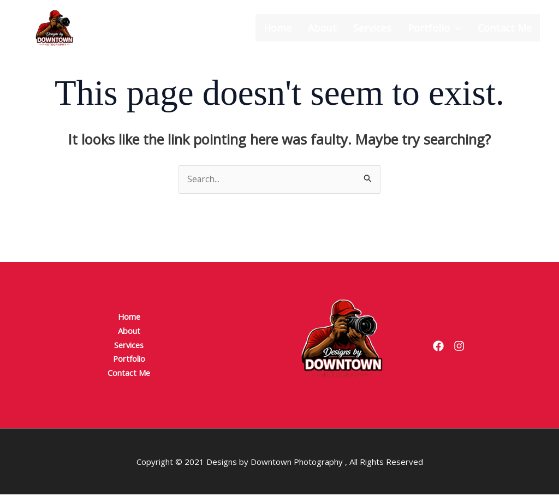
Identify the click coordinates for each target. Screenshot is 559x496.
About (322, 27)
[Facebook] (438, 347)
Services (372, 27)
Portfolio (434, 27)
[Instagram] (465, 347)
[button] (455, 27)
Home (278, 27)
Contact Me (505, 27)
